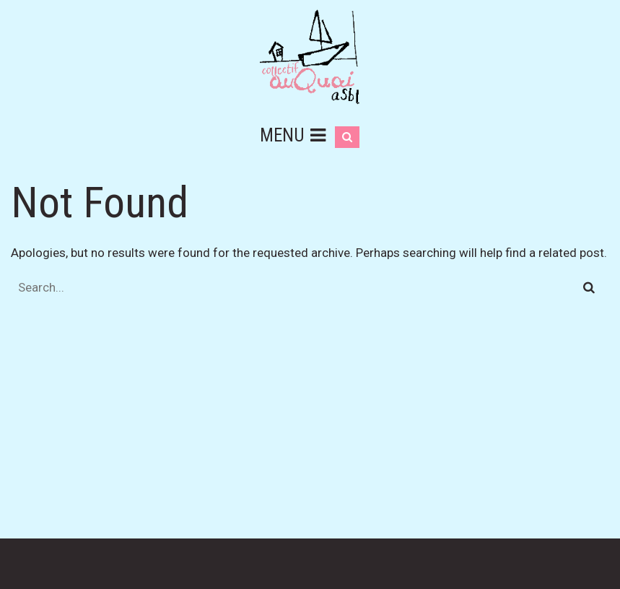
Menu (293, 135)
